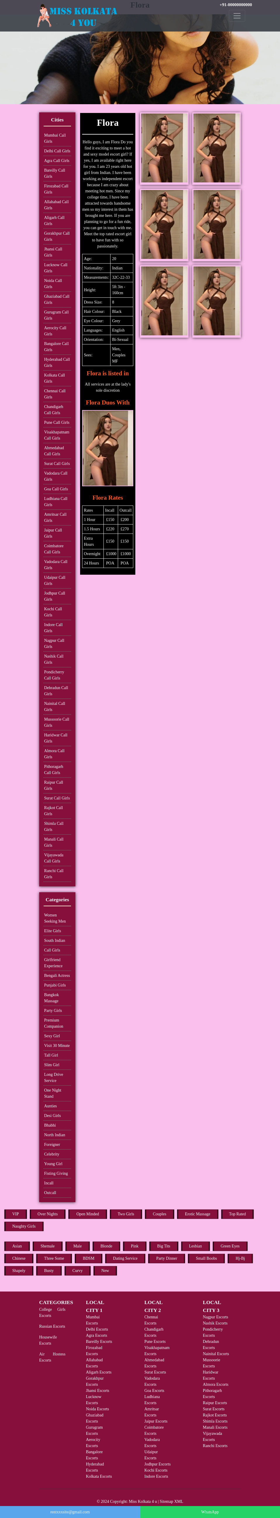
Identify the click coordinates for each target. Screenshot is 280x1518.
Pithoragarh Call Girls (53, 769)
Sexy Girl (52, 1036)
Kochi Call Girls (53, 612)
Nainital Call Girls (54, 706)
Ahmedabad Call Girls (54, 451)
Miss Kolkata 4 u (143, 1501)
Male (77, 1246)
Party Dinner (166, 1258)
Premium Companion (53, 1023)
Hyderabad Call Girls (57, 362)
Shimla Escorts (215, 1421)
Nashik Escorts (215, 1323)
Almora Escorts (215, 1384)
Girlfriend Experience (53, 963)
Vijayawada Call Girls (53, 858)
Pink (135, 1246)
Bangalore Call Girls (56, 346)
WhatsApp (210, 1512)
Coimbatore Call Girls (53, 549)
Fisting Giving (56, 1173)
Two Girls (126, 1214)
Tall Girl (51, 1055)
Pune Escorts (155, 1341)
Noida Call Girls (53, 283)
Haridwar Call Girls (56, 738)
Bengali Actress (57, 975)
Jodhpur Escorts (157, 1464)
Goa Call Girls (56, 489)
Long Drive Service (53, 1077)
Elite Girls (52, 931)
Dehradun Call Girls (56, 691)
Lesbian (195, 1246)
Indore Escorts (156, 1476)
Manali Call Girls (54, 842)
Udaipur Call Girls (54, 580)
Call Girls (52, 950)
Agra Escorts (96, 1335)
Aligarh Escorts (98, 1372)
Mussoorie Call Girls (56, 722)
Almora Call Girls (54, 754)
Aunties (50, 1106)
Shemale (48, 1246)
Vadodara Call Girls (56, 476)
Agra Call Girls (56, 160)
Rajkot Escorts (215, 1415)
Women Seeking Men (55, 918)
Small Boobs (206, 1258)
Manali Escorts (215, 1427)
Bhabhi (50, 1125)
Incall (48, 1183)
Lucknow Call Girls (56, 268)
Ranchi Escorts (215, 1446)
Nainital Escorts (216, 1354)
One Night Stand (52, 1093)
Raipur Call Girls (53, 785)
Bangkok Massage (51, 998)
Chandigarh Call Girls (53, 410)
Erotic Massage (197, 1214)
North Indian (54, 1135)
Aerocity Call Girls (55, 331)
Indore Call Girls (53, 628)
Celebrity (51, 1154)
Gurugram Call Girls (56, 315)
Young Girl (53, 1164)
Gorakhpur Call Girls (57, 236)
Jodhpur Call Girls (54, 596)
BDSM (88, 1258)
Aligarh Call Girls (54, 220)
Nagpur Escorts (215, 1317)
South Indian (54, 940)
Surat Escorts (155, 1372)
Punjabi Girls (55, 985)
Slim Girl (52, 1065)
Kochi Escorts (155, 1470)
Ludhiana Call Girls (56, 501)
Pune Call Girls (56, 422)
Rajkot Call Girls (53, 811)
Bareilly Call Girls (54, 173)
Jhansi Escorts (97, 1390)
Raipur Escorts (215, 1403)
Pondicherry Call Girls (54, 675)
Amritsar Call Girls (55, 517)
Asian (17, 1246)
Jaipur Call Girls (53, 533)
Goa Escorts (154, 1390)
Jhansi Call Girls (53, 252)
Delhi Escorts (97, 1329)
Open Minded (87, 1214)
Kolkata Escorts (99, 1476)
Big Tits (163, 1246)
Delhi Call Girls (57, 151)
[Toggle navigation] (237, 16)
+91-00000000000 (235, 4)
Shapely (18, 1270)
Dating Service (125, 1258)
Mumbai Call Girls (55, 138)
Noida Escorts (97, 1409)
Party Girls (53, 1010)
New (105, 1270)
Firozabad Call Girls (56, 189)
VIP (15, 1214)
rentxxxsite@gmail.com (70, 1512)
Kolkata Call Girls (54, 378)
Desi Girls (52, 1115)
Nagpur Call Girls (54, 643)
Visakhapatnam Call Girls (56, 435)
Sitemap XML (172, 1501)
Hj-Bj (240, 1258)
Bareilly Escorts (99, 1341)
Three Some (54, 1258)
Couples (159, 1214)
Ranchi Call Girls (54, 874)
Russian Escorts (52, 1326)
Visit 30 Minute (57, 1045)
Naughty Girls (24, 1226)
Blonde (106, 1246)
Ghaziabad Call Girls (57, 299)
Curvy (77, 1270)
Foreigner (52, 1144)
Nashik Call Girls (54, 659)
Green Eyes (230, 1246)
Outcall (50, 1193)
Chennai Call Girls (55, 394)
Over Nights (48, 1214)
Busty (49, 1270)
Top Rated (237, 1214)
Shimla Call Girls (54, 826)
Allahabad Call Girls (56, 205)
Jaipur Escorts (155, 1421)
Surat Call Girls (57, 463)
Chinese (18, 1258)
